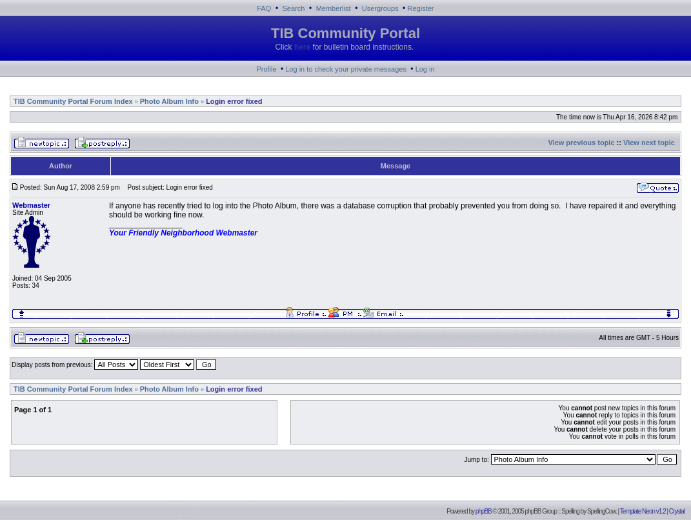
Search (294, 8)
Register (421, 8)
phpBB (484, 511)
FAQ (264, 8)
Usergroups (380, 8)
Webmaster (31, 205)
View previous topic (581, 142)
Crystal (677, 511)
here (302, 47)
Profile (266, 69)
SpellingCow (601, 511)
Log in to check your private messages (345, 69)
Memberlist (333, 8)
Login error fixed (234, 101)
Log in (425, 69)
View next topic (649, 142)
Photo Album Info (169, 101)
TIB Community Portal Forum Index (73, 101)
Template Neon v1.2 (643, 511)
